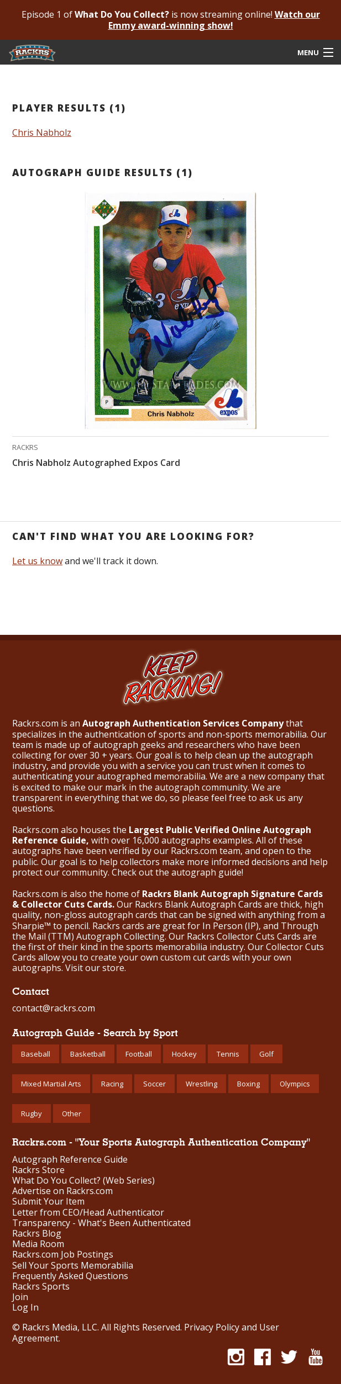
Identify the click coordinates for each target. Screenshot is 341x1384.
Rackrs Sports (41, 1286)
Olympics (295, 1084)
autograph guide (206, 872)
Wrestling (201, 1084)
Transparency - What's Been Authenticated (101, 1223)
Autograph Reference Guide (70, 1159)
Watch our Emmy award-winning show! (214, 19)
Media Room (38, 1244)
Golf (266, 1054)
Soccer (154, 1084)
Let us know (37, 561)
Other (71, 1113)
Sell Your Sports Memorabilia (72, 1265)
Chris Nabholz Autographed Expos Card (96, 462)
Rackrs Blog (36, 1233)
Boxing (248, 1084)
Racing (112, 1084)
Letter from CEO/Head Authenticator (88, 1212)
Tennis (228, 1054)
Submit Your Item (48, 1201)
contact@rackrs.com (53, 1008)
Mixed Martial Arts (51, 1084)
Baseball (35, 1054)
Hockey (184, 1054)
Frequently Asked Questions (70, 1276)
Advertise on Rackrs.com (62, 1191)
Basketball (88, 1054)
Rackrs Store (38, 1170)
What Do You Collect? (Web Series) (83, 1180)
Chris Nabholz (41, 132)
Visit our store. (95, 968)
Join (20, 1297)
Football (138, 1054)
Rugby (31, 1113)
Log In (25, 1307)
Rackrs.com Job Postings (62, 1254)
